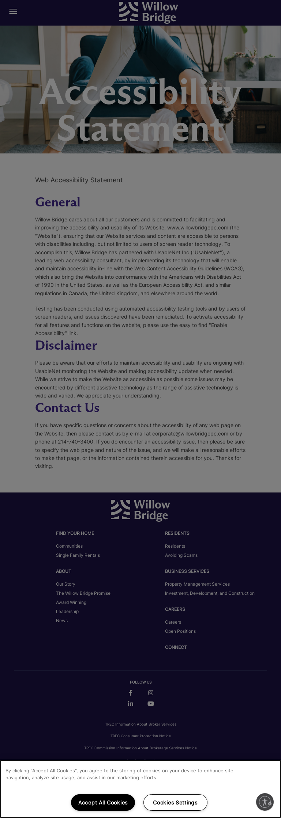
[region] (140, 789)
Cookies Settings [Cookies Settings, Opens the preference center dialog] (175, 802)
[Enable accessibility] (265, 802)
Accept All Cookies (103, 802)
